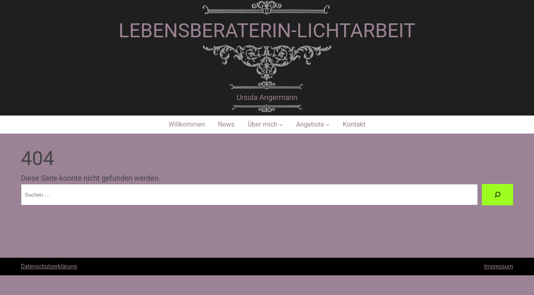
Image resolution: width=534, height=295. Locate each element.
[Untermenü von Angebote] (328, 125)
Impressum (498, 266)
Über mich (262, 124)
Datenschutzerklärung (49, 266)
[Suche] (497, 194)
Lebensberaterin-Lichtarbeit (267, 30)
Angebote (310, 124)
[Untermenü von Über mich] (281, 125)
